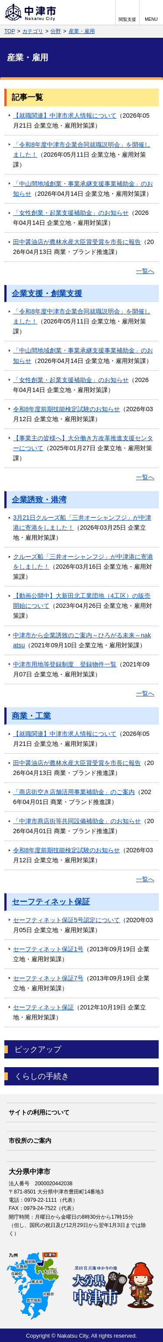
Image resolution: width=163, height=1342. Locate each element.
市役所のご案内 (30, 1140)
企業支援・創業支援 (47, 293)
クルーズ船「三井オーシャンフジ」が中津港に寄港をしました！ (83, 561)
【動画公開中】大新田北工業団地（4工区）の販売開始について (81, 600)
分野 (55, 31)
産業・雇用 (82, 31)
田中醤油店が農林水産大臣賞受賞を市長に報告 (77, 241)
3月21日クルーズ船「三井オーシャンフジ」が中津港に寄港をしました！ (82, 522)
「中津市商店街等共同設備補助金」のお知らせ (77, 821)
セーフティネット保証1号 (48, 949)
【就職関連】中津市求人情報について (64, 115)
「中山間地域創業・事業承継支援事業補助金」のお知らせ (83, 188)
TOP (9, 31)
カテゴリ (32, 31)
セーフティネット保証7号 (48, 978)
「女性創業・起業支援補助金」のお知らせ (71, 212)
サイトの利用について (39, 1112)
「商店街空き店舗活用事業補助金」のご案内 (74, 791)
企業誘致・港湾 (39, 499)
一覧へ (145, 270)
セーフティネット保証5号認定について (66, 920)
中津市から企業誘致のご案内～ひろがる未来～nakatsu (82, 640)
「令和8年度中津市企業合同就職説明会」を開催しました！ (81, 149)
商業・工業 (31, 716)
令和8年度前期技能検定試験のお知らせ (66, 409)
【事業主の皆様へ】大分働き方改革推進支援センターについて (83, 443)
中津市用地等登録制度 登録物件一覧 (64, 664)
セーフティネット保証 (51, 901)
